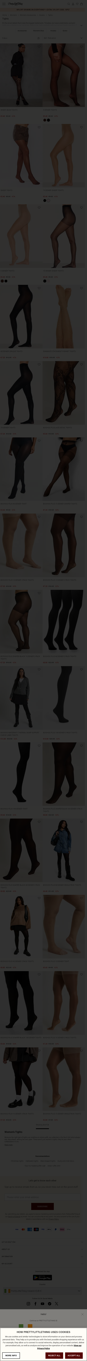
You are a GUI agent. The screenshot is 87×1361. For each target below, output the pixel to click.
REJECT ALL (54, 1355)
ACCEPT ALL (74, 1355)
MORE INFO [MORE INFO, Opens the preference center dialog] (11, 1355)
